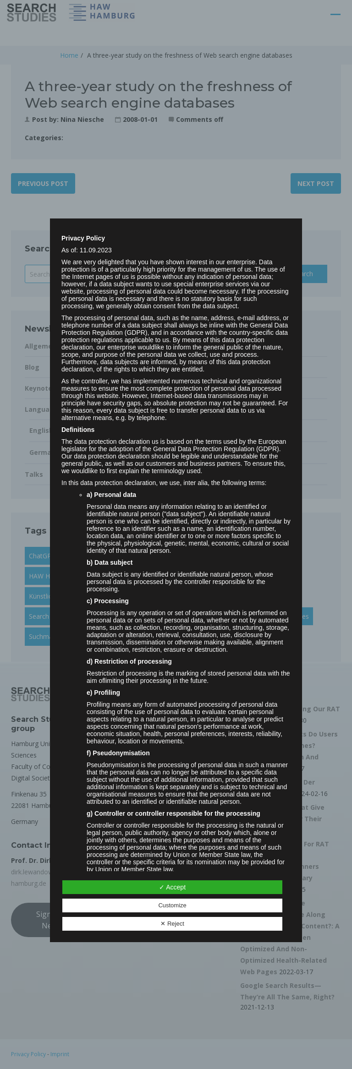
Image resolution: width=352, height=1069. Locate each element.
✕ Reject (172, 923)
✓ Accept (172, 887)
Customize (172, 905)
